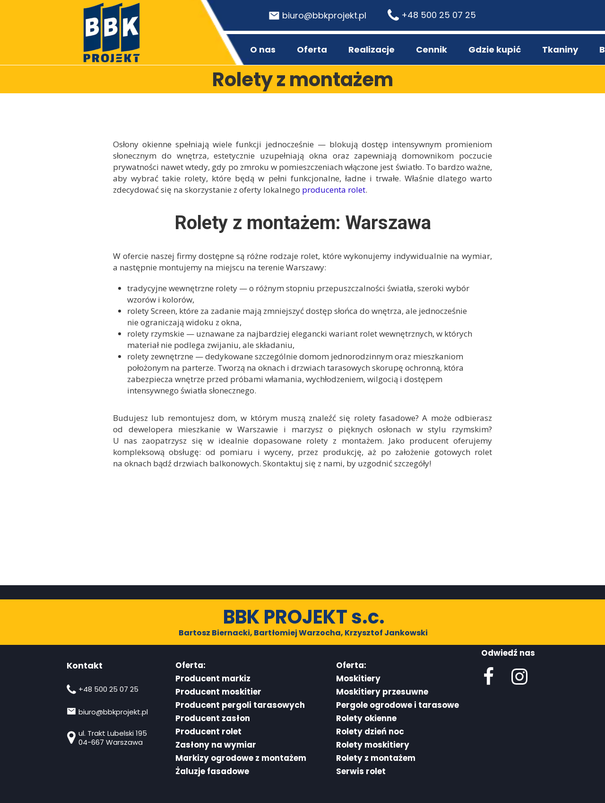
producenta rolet (333, 189)
